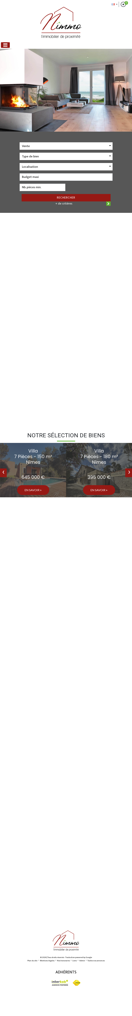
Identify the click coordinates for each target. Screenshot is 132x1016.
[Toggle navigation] (5, 45)
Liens (74, 960)
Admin (82, 960)
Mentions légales (47, 960)
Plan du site (32, 960)
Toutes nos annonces (96, 960)
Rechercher (66, 197)
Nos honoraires (63, 960)
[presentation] (3, 472)
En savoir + (33, 490)
